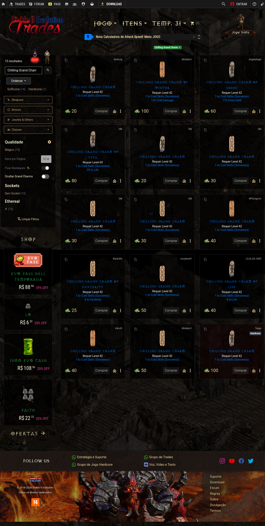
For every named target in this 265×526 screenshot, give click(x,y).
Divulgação (218, 505)
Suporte (215, 477)
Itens (135, 23)
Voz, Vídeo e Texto (160, 465)
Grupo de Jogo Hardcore (92, 465)
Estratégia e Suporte (89, 457)
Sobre (214, 499)
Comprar (101, 111)
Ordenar (17, 81)
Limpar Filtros (28, 219)
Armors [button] (14, 109)
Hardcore (35, 89)
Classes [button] (14, 129)
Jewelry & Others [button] (20, 119)
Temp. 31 (170, 23)
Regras (215, 494)
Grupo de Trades (158, 457)
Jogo (105, 23)
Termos (215, 511)
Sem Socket (12, 193)
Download (217, 482)
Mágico (9, 149)
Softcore (13, 89)
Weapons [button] (15, 99)
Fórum (214, 488)
